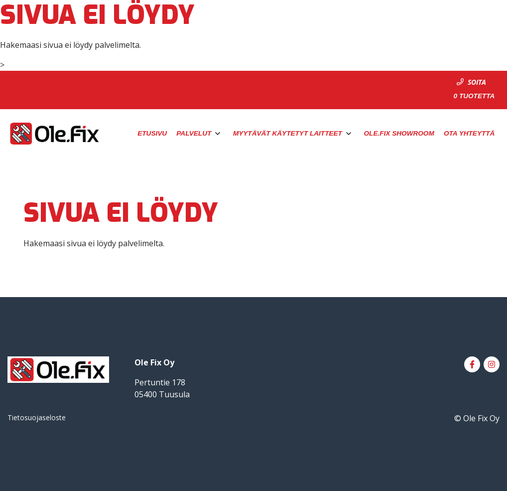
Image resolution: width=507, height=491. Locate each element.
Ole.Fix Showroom (399, 133)
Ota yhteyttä (469, 133)
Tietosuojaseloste (36, 417)
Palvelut (193, 133)
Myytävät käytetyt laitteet (287, 133)
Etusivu (152, 133)
